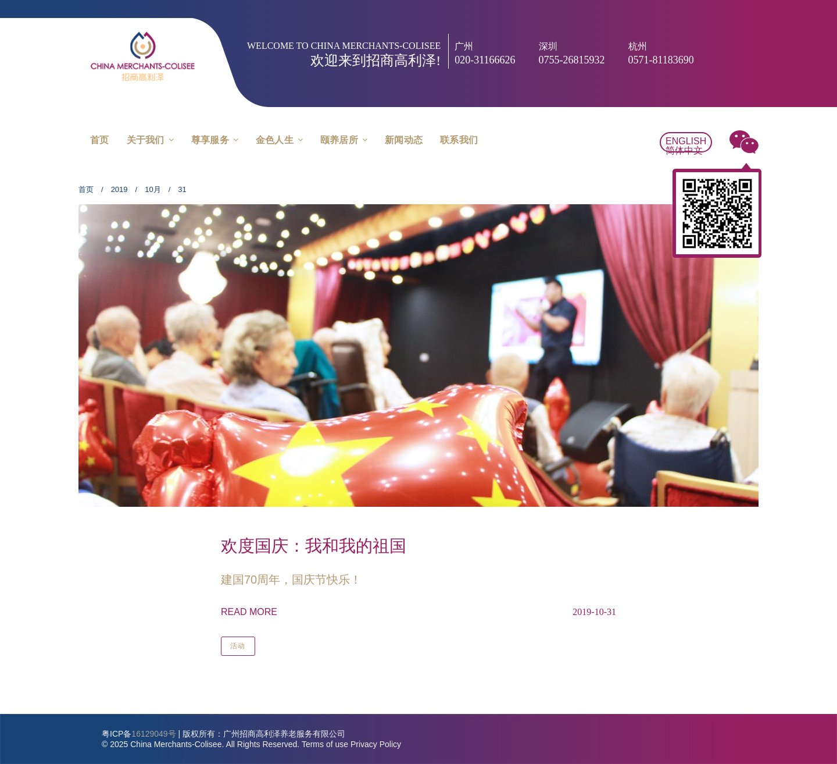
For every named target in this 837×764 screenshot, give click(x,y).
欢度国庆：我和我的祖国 (313, 545)
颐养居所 (339, 140)
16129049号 (153, 733)
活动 (238, 646)
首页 (99, 140)
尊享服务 (210, 140)
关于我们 (145, 140)
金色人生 (275, 140)
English (686, 141)
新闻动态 (404, 140)
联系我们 (459, 140)
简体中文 (684, 150)
